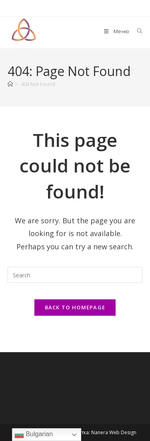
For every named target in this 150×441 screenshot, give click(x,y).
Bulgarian (33, 434)
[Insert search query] (75, 275)
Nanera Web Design (113, 432)
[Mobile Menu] (117, 31)
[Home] (10, 84)
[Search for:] (137, 31)
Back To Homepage (75, 307)
